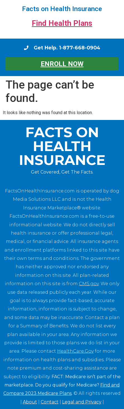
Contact (50, 402)
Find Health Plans (62, 23)
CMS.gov (89, 283)
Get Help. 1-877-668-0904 (67, 48)
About (30, 402)
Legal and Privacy (81, 402)
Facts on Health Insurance (62, 9)
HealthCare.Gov (75, 351)
